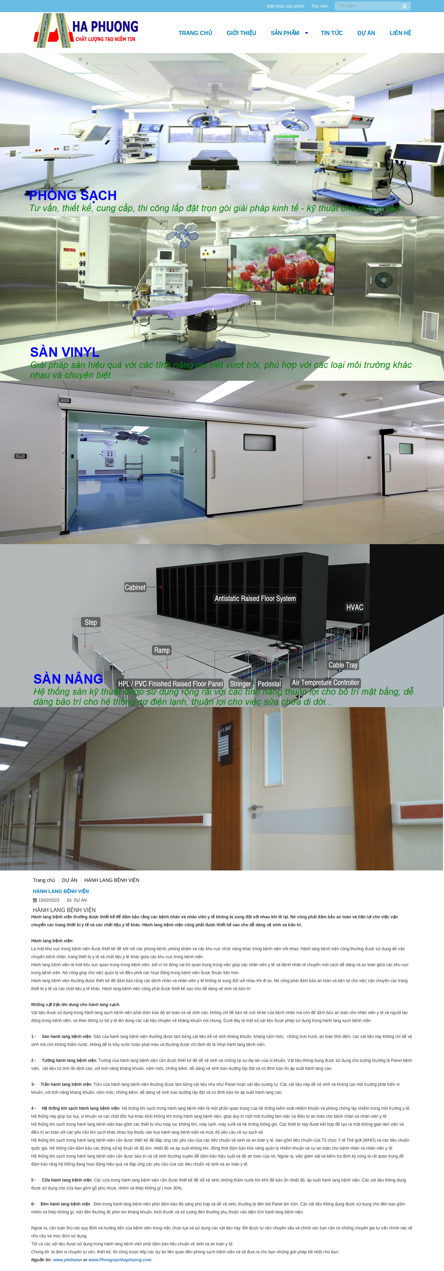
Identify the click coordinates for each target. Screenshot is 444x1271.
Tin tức (332, 33)
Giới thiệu (241, 33)
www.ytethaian (67, 1259)
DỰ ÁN (366, 33)
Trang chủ (195, 33)
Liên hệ (400, 33)
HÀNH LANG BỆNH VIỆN (111, 880)
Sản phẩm (285, 33)
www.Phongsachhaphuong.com (120, 1259)
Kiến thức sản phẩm (285, 6)
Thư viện (319, 6)
